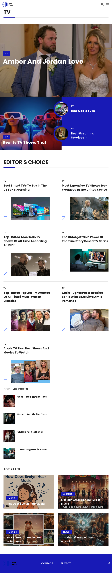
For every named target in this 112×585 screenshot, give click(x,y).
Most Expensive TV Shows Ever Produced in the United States (84, 187)
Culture (67, 506)
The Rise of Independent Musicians (77, 551)
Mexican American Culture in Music (80, 513)
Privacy (66, 575)
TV (6, 53)
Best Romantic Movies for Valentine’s (23, 551)
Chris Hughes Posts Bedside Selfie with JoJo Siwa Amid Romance (82, 303)
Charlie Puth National (30, 443)
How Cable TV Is (83, 111)
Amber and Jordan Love (43, 61)
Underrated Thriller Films (32, 408)
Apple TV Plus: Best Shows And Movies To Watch (26, 359)
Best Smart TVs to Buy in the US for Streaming (25, 187)
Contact (47, 575)
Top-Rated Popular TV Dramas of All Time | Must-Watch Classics (27, 303)
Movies (13, 543)
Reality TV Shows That (24, 142)
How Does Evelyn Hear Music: (25, 515)
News (66, 543)
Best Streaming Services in (82, 135)
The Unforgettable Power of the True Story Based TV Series (85, 242)
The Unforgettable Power (32, 461)
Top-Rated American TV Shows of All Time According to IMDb (25, 244)
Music (12, 510)
